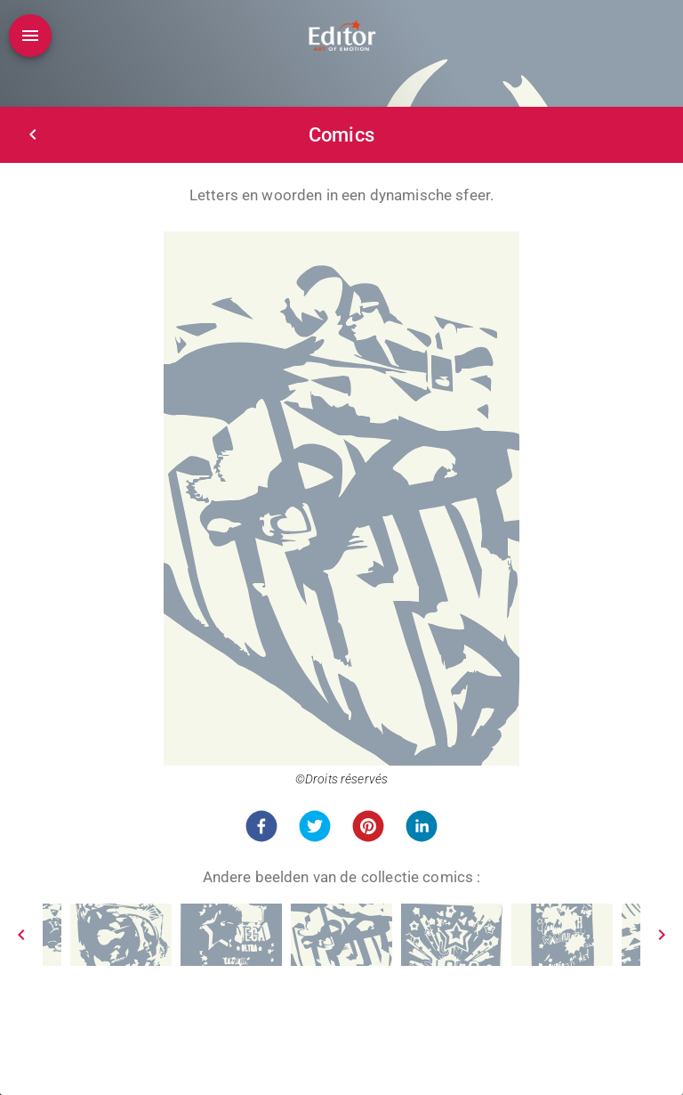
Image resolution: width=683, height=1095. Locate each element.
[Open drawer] (30, 35)
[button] (261, 826)
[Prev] (21, 934)
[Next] (661, 934)
